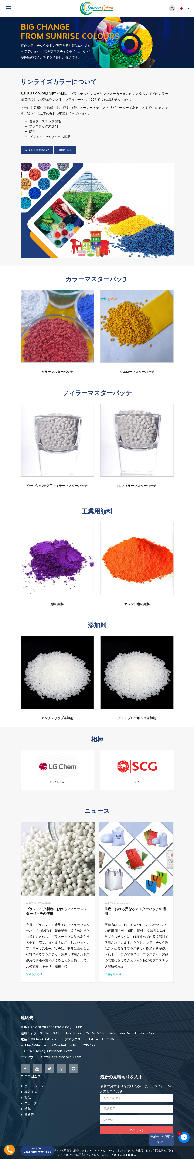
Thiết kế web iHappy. (123, 1154)
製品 (26, 1097)
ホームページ (32, 1086)
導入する (29, 1092)
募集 (26, 1109)
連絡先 (27, 1114)
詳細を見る (65, 150)
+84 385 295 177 (37, 150)
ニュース (29, 1103)
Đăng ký (137, 1130)
